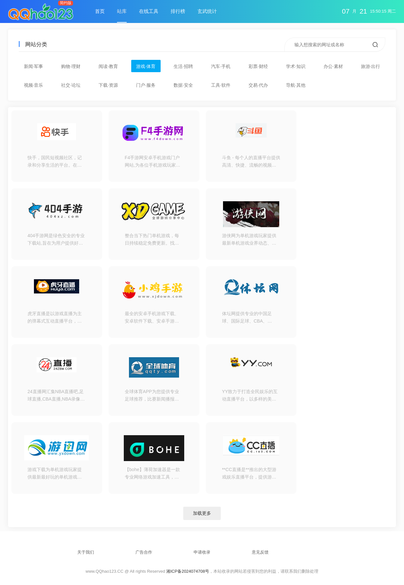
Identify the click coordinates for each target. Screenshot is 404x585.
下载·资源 (108, 85)
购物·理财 (70, 66)
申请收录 (202, 552)
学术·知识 (295, 66)
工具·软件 (220, 85)
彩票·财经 (258, 66)
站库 (122, 11)
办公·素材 (333, 66)
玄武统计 (207, 11)
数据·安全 (183, 85)
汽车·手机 (220, 66)
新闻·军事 (33, 66)
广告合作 (143, 552)
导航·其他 (295, 85)
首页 (100, 11)
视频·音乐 (33, 85)
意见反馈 (260, 552)
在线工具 (148, 11)
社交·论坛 (70, 85)
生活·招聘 (183, 66)
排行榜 (178, 11)
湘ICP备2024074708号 (187, 571)
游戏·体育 (145, 66)
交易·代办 (258, 85)
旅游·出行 (370, 66)
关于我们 (85, 552)
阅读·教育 (108, 66)
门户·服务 (145, 85)
